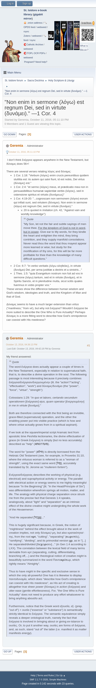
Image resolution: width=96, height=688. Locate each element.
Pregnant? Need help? (35, 62)
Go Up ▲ (60, 675)
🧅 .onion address (33, 23)
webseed (41, 27)
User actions (83, 134)
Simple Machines (57, 679)
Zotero (27, 36)
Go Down (9, 134)
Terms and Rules (45, 675)
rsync (26, 31)
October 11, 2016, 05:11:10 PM (24, 152)
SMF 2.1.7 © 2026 (39, 679)
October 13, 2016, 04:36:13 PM (21, 344)
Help (33, 675)
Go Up (7, 651)
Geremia (16, 145)
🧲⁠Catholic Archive (33, 44)
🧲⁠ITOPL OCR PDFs (34, 53)
